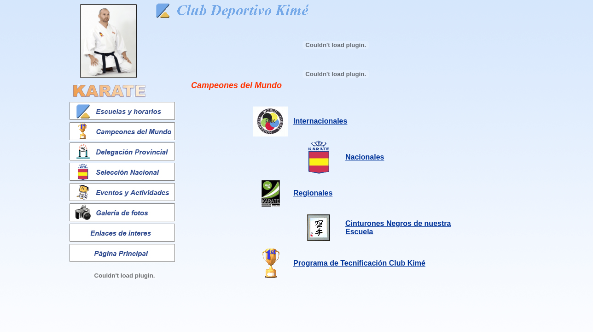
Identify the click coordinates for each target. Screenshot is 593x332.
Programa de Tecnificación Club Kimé (359, 263)
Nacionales (364, 157)
